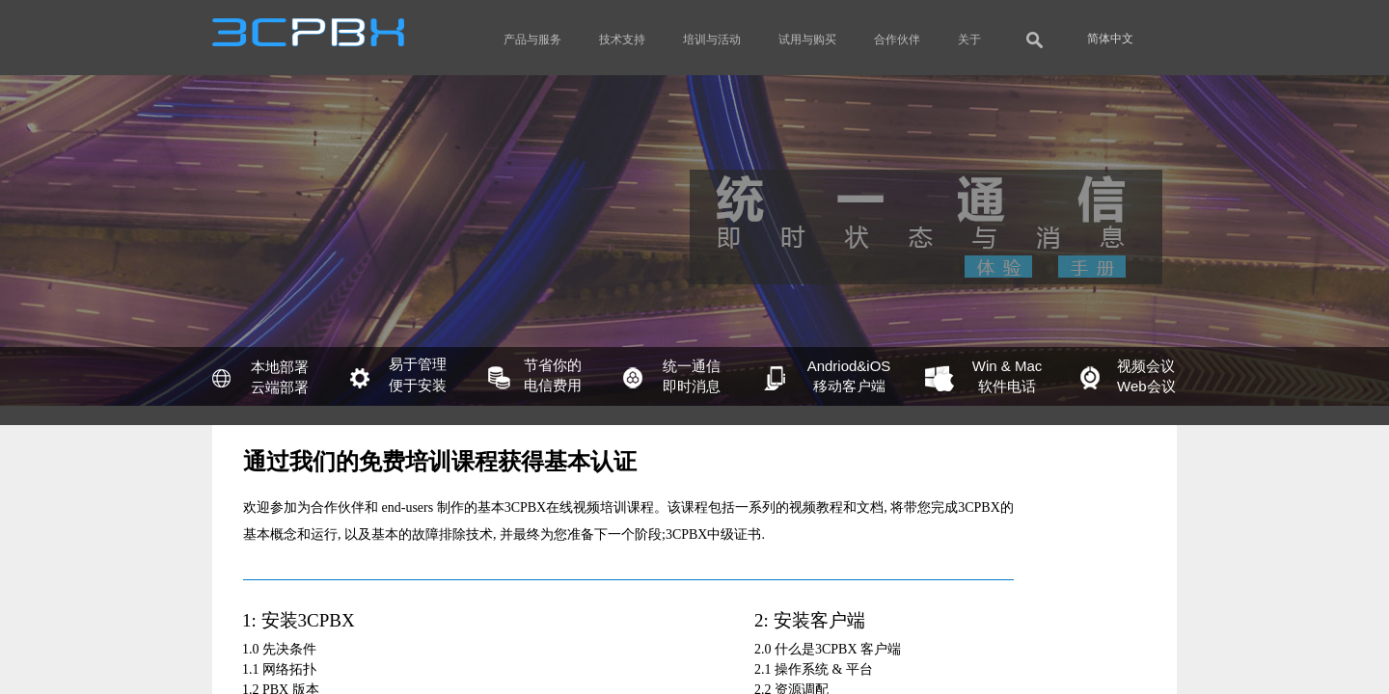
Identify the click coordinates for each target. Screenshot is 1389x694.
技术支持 (622, 39)
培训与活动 (712, 39)
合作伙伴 (897, 39)
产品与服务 (532, 39)
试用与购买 (807, 39)
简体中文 (1110, 38)
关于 (969, 39)
